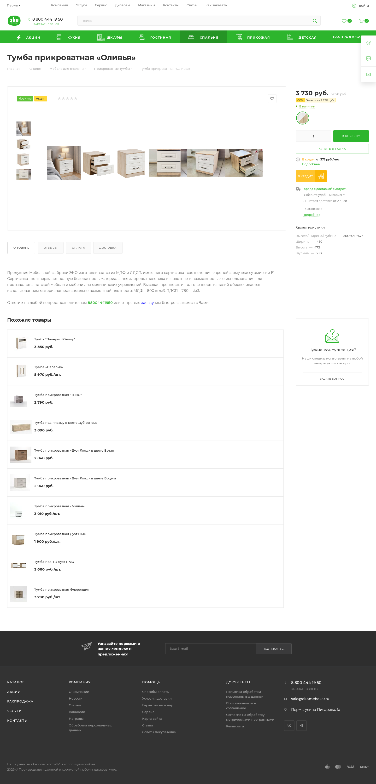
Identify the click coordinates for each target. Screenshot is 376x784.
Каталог (15, 682)
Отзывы (51, 247)
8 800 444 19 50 (47, 19)
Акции (14, 692)
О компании (79, 692)
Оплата (78, 247)
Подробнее (311, 164)
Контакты (17, 720)
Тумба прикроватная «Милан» (59, 506)
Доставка (107, 247)
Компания (80, 682)
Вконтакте (289, 725)
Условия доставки (157, 698)
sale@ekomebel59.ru (310, 698)
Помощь (151, 682)
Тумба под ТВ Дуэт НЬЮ (54, 562)
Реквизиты (235, 726)
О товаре (21, 247)
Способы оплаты (155, 692)
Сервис (148, 712)
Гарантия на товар (157, 705)
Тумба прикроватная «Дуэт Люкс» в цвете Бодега (75, 478)
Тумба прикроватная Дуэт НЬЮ (60, 534)
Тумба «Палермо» (49, 367)
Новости (75, 698)
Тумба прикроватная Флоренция (61, 589)
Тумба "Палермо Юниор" (54, 339)
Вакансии (77, 712)
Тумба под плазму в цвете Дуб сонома (66, 422)
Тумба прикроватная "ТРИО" (58, 395)
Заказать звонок (46, 24)
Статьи (147, 725)
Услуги (14, 711)
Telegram (301, 725)
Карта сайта (152, 718)
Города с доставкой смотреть (325, 189)
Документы (238, 682)
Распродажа (20, 701)
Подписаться (274, 648)
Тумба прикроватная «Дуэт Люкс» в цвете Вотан (74, 450)
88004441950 (100, 302)
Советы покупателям (159, 732)
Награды (76, 718)
